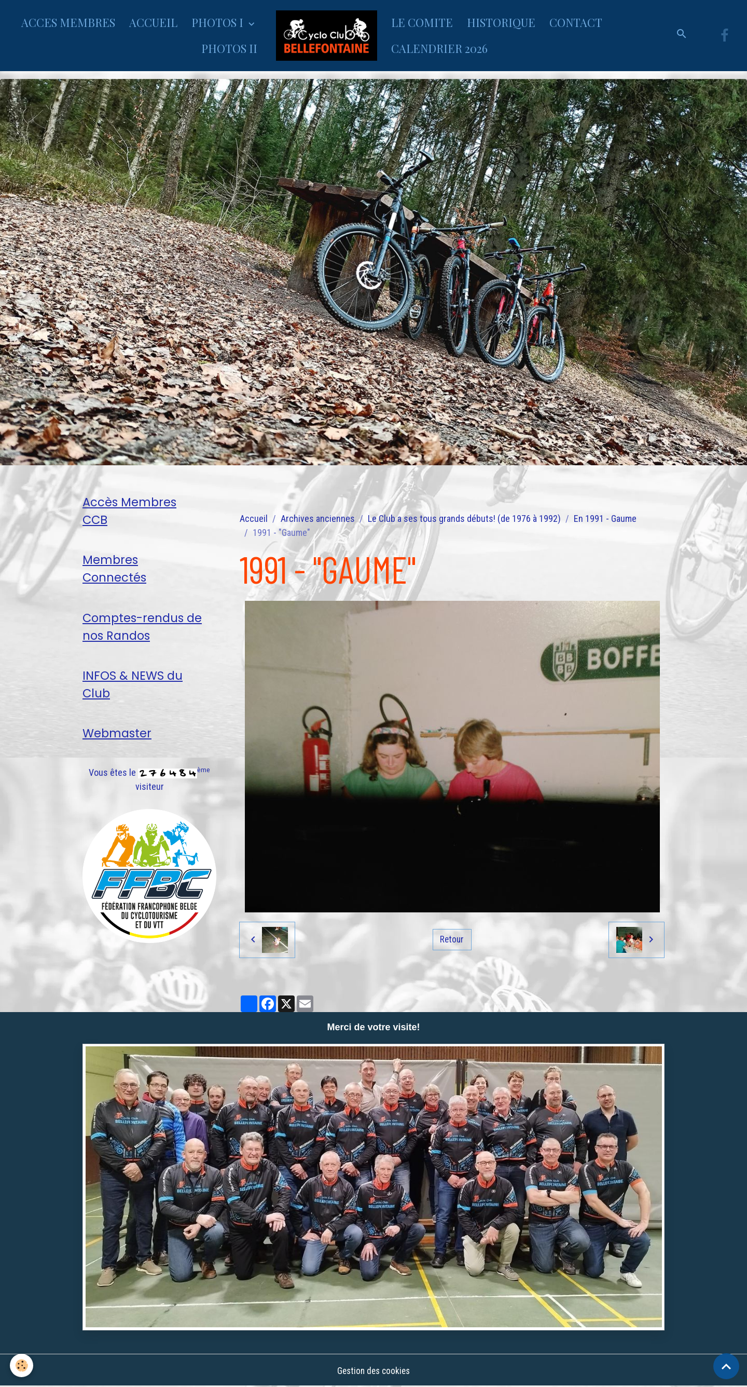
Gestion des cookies (373, 1370)
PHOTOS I (218, 22)
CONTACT (575, 22)
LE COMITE (422, 22)
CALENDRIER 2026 (439, 48)
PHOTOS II (229, 48)
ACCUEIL (153, 22)
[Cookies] (22, 1365)
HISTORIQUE (501, 22)
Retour (451, 939)
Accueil (254, 518)
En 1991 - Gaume (605, 518)
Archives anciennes (318, 518)
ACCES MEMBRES (68, 22)
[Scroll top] (726, 1366)
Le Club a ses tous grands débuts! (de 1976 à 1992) (464, 518)
